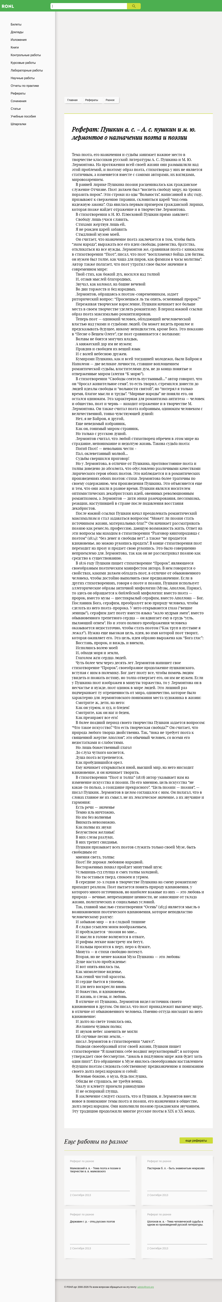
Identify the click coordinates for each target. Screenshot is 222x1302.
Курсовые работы (23, 62)
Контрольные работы (26, 55)
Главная (72, 100)
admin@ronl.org (145, 1287)
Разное (110, 100)
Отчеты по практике (25, 85)
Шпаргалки (18, 124)
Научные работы (23, 78)
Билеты (16, 24)
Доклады (17, 32)
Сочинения (18, 101)
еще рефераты (196, 1140)
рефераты (91, 100)
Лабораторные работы (27, 70)
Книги (15, 47)
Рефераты (18, 93)
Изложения (19, 39)
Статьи (16, 108)
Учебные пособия (23, 116)
